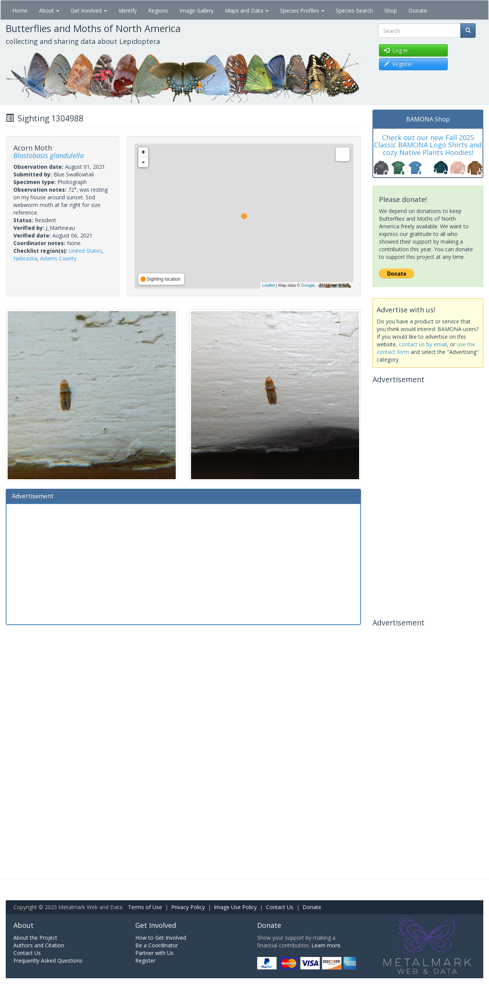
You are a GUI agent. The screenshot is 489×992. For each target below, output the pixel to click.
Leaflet (268, 285)
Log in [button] (396, 50)
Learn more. (326, 945)
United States (85, 250)
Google (307, 285)
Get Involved (89, 10)
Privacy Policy (188, 907)
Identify (127, 10)
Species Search (354, 10)
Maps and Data (247, 10)
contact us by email (423, 344)
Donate (417, 10)
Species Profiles (302, 10)
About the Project (35, 937)
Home (20, 10)
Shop (390, 10)
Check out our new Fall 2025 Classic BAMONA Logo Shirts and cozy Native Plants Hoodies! (428, 145)
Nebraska (25, 258)
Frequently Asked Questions (48, 960)
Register (145, 960)
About (49, 10)
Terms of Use (145, 907)
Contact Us (279, 907)
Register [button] (398, 64)
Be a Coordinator (156, 945)
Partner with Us (154, 952)
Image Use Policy (235, 907)
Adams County (58, 258)
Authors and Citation (38, 945)
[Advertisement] (183, 563)
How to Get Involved (160, 937)
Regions (158, 10)
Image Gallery (197, 10)
